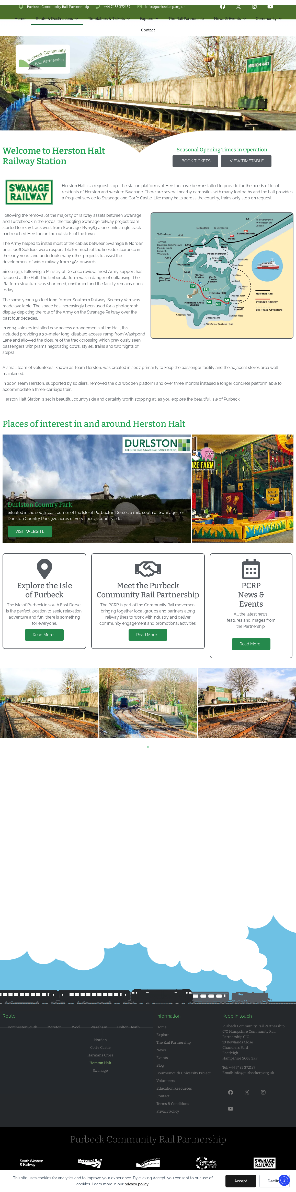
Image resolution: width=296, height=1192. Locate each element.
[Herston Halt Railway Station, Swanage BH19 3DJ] (148, 832)
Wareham (98, 1027)
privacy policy (136, 1184)
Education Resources (174, 1088)
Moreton (54, 1027)
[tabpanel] (148, 703)
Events (162, 1058)
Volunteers (165, 1081)
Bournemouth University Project (183, 1073)
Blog (160, 1065)
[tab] (97, 489)
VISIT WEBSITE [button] (29, 531)
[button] (6, 126)
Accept (240, 1181)
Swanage (100, 1070)
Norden (100, 1040)
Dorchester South (22, 1027)
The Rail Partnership (173, 1042)
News (161, 1050)
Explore (162, 1035)
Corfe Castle (100, 1047)
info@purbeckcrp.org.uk (254, 1073)
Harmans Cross (100, 1055)
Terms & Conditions (172, 1104)
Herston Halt (100, 1063)
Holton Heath (128, 1027)
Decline (275, 1181)
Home (161, 1027)
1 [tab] (148, 747)
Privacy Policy (167, 1111)
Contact (162, 1096)
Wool (76, 1027)
